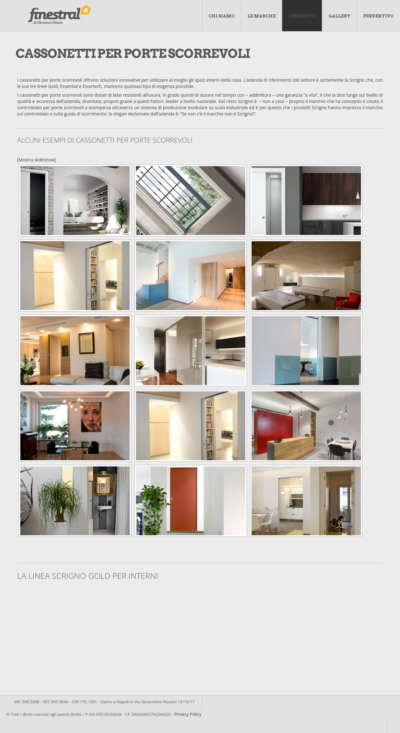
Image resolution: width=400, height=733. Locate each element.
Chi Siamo (221, 16)
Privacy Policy (187, 714)
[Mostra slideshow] (36, 160)
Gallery (339, 16)
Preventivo (378, 16)
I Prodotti (302, 16)
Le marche (262, 16)
